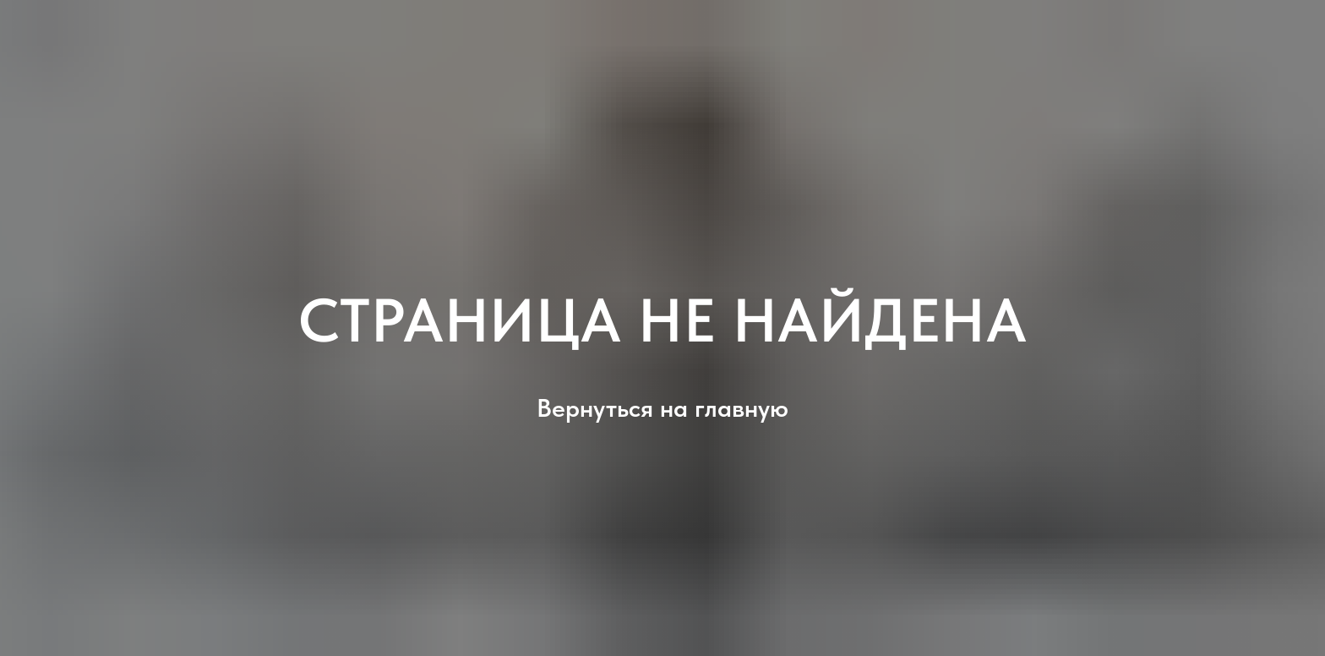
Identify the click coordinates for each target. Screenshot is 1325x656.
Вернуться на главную (662, 407)
